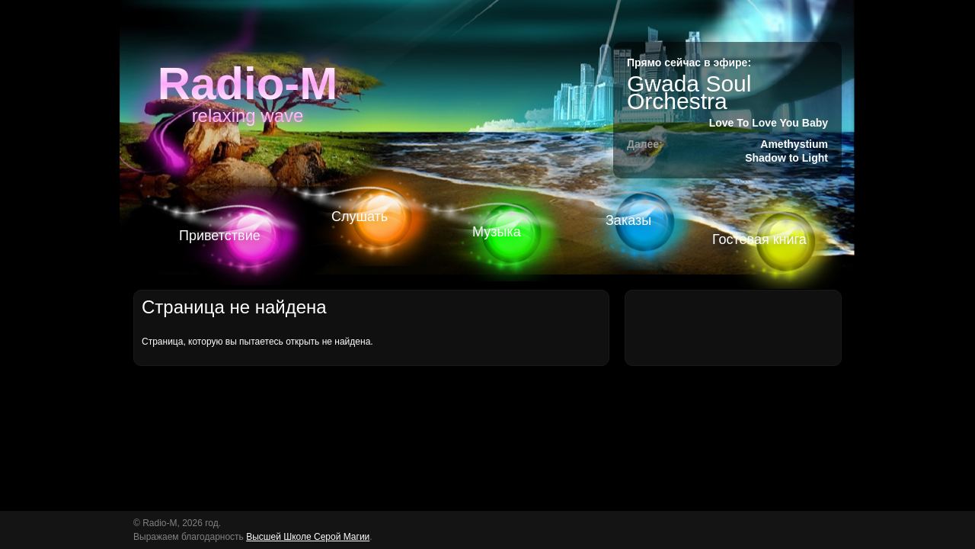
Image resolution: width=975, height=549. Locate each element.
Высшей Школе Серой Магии (307, 536)
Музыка (496, 231)
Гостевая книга (759, 239)
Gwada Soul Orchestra (689, 92)
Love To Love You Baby (768, 123)
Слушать (359, 216)
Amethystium (794, 144)
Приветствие (220, 235)
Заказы (628, 220)
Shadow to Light (786, 158)
